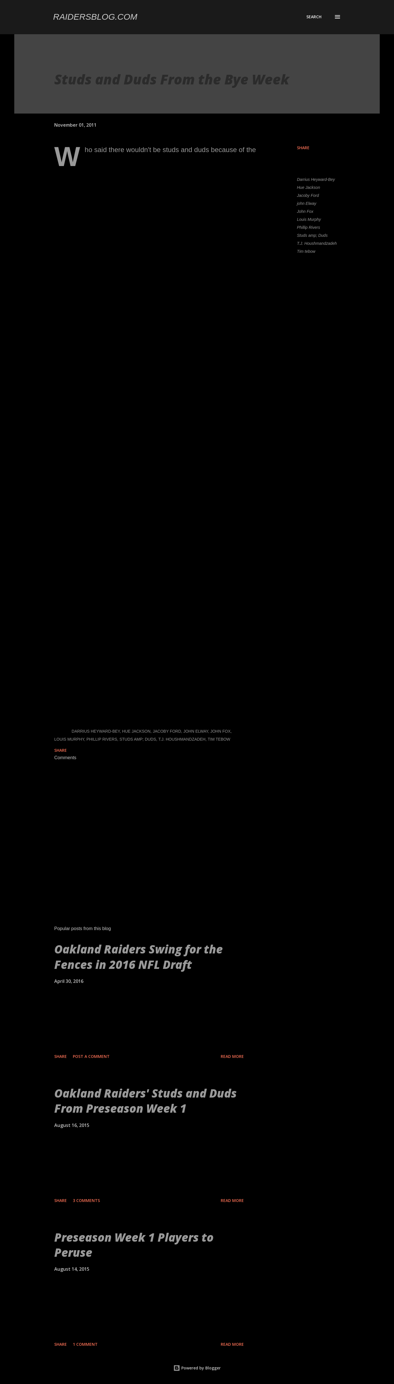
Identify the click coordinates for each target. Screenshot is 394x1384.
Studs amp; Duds (312, 235)
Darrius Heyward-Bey (316, 179)
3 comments (86, 1200)
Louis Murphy (309, 219)
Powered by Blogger (197, 1368)
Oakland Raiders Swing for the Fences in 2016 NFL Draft (138, 956)
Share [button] (303, 147)
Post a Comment (91, 1056)
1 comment (85, 1344)
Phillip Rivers (308, 227)
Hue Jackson (308, 187)
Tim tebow (306, 251)
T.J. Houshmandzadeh (317, 243)
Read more (232, 1056)
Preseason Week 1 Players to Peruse (134, 1244)
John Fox (305, 211)
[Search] (313, 17)
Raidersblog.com (95, 16)
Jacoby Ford (308, 195)
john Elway (306, 203)
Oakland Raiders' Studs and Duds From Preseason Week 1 (145, 1100)
